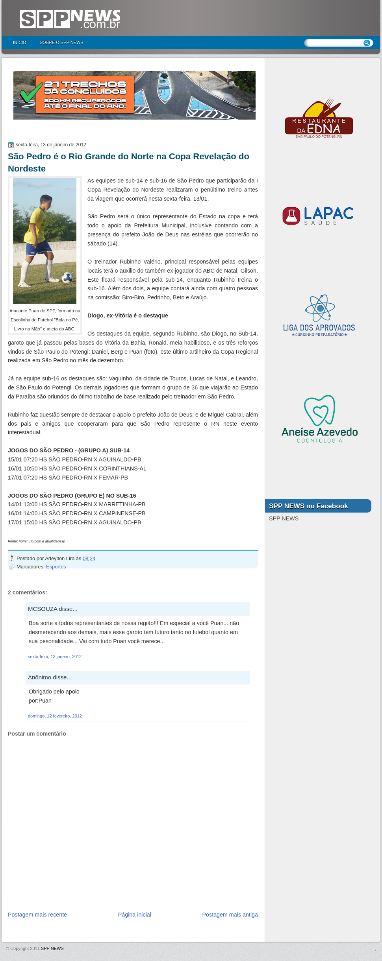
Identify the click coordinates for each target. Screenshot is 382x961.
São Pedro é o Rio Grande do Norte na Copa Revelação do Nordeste (128, 162)
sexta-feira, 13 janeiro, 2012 (55, 656)
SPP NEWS (52, 948)
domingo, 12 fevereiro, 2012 (55, 716)
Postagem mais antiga (230, 914)
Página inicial (134, 914)
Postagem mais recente (37, 914)
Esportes (56, 567)
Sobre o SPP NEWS (61, 42)
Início (19, 42)
